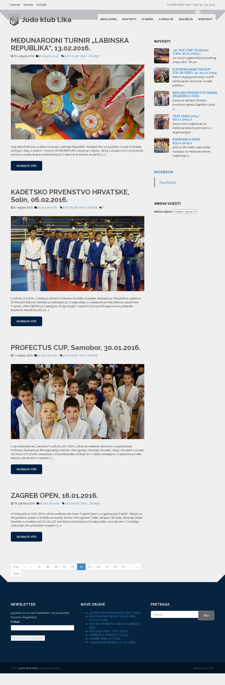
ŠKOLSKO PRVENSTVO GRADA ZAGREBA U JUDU (194, 106)
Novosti (128, 20)
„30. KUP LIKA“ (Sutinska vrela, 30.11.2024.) (190, 63)
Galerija (29, 4)
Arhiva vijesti (163, 223)
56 (115, 578)
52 (81, 578)
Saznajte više (26, 177)
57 (123, 578)
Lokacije (16, 4)
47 (39, 578)
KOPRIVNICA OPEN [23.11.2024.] (186, 152)
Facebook (163, 184)
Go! (206, 627)
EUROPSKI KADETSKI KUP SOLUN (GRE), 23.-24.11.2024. (194, 82)
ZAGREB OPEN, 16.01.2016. (54, 507)
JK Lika (43, 67)
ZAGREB (93, 67)
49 (56, 578)
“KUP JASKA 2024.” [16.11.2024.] (186, 129)
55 (106, 578)
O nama (146, 20)
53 (89, 578)
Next (16, 585)
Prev (16, 578)
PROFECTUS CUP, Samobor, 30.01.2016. (76, 359)
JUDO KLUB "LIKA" (75, 67)
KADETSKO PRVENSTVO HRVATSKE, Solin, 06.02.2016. (70, 207)
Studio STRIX (207, 679)
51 (72, 578)
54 (98, 578)
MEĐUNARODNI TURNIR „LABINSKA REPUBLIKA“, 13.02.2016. (70, 56)
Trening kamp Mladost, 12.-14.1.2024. (112, 654)
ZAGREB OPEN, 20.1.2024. (105, 650)
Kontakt (42, 4)
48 (47, 578)
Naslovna (107, 20)
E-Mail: (15, 633)
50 (64, 578)
